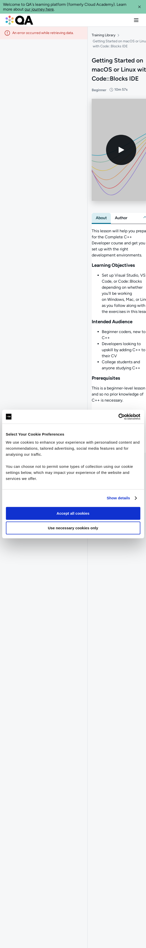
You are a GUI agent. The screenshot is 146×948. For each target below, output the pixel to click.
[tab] (101, 219)
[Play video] (121, 151)
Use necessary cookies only (73, 528)
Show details (118, 498)
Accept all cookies (73, 513)
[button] (139, 6)
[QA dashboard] (19, 20)
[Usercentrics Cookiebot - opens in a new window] (118, 416)
